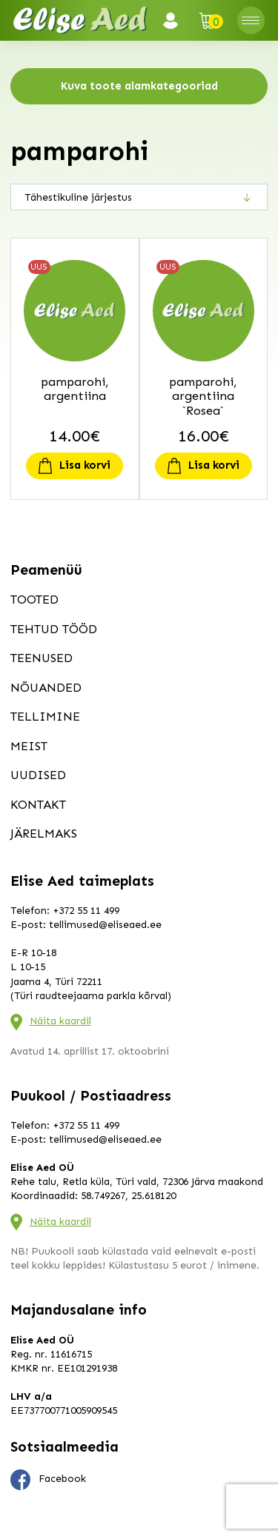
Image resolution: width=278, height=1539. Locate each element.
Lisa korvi (84, 465)
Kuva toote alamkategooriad (139, 86)
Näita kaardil (60, 1021)
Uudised (38, 774)
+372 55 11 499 (86, 910)
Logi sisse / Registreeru (174, 21)
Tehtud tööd (53, 628)
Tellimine (45, 716)
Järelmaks (43, 833)
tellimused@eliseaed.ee (105, 924)
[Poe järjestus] (139, 197)
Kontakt (38, 804)
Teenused (41, 657)
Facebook (48, 1479)
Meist (28, 745)
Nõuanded (46, 687)
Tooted (34, 599)
